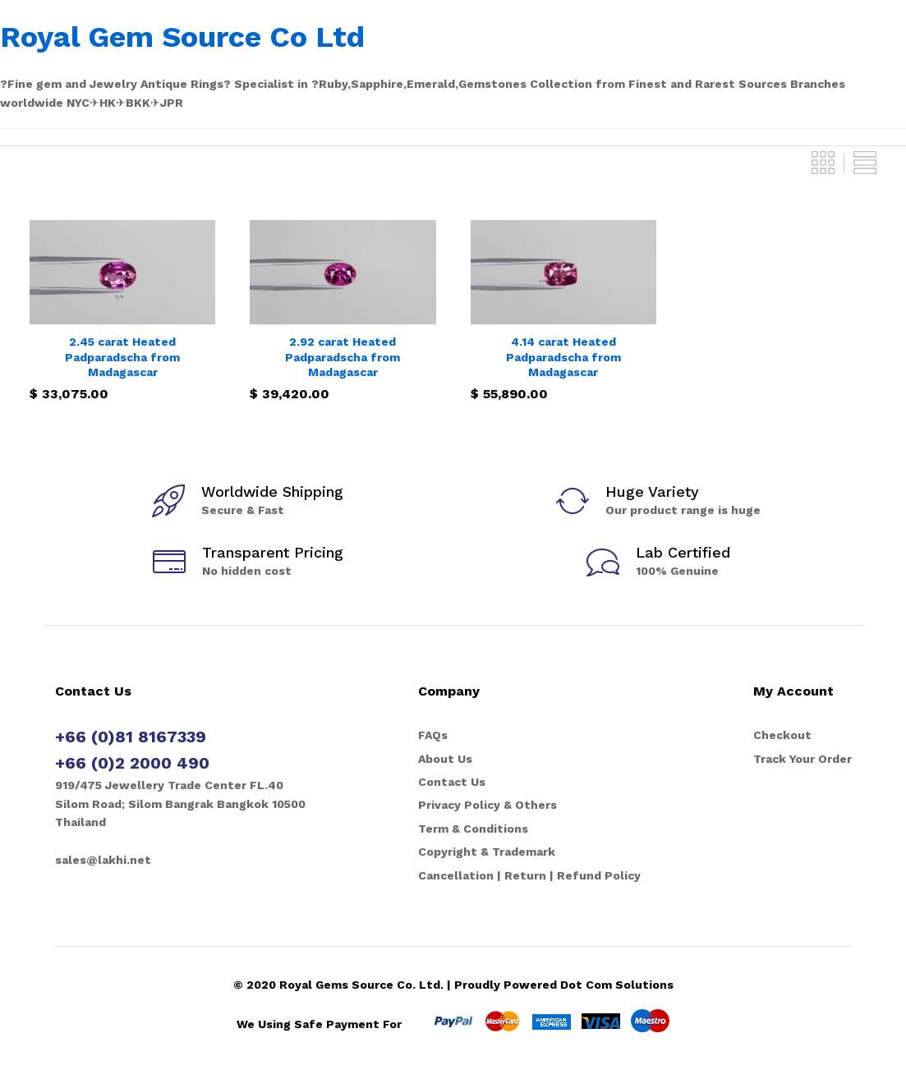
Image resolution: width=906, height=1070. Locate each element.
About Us (445, 758)
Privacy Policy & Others (487, 804)
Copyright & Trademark (486, 851)
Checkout (782, 735)
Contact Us (451, 781)
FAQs (433, 735)
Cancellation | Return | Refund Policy (529, 875)
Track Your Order (802, 758)
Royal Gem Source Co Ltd (182, 37)
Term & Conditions (473, 828)
